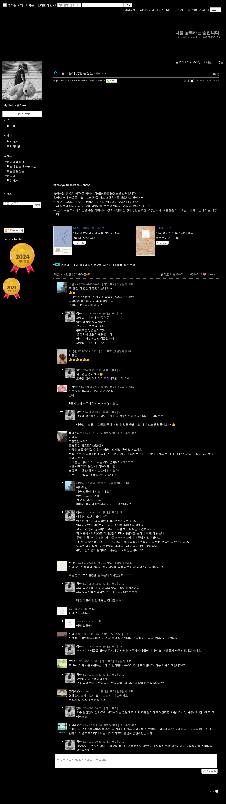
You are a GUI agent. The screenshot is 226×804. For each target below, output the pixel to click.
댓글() (214, 74)
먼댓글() (71, 274)
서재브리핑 (148, 10)
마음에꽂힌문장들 (90, 264)
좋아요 (165, 274)
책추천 (107, 264)
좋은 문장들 (17, 171)
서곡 (71, 634)
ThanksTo (210, 274)
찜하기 (193, 274)
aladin (21, 239)
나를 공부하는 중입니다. (197, 32)
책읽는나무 (76, 432)
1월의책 (118, 264)
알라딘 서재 (16, 5)
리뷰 (6, 119)
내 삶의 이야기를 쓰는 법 (88, 228)
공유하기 (178, 274)
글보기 (180, 62)
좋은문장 (129, 264)
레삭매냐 (74, 386)
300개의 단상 (164, 228)
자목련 (73, 351)
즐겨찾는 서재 (197, 10)
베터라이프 (76, 725)
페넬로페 (74, 284)
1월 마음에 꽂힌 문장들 (76, 73)
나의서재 (130, 10)
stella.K (73, 661)
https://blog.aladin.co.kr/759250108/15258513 (79, 80)
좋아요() (84, 274)
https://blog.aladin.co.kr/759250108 (198, 37)
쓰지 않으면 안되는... (23, 166)
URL (131, 284)
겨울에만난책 (69, 264)
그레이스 (74, 691)
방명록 (7, 194)
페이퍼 (99, 73)
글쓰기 (180, 10)
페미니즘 (15, 146)
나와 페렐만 (17, 162)
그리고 (7, 155)
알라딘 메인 (45, 5)
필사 (12, 176)
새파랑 (73, 562)
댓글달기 (122, 284)
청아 (186, 80)
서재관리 (165, 10)
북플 (31, 5)
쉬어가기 (15, 180)
